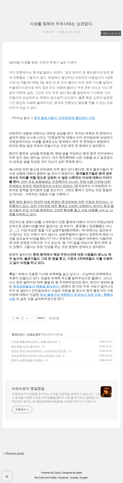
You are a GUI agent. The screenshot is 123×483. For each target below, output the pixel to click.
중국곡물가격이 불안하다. (26, 346)
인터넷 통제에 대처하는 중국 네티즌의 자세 (36, 355)
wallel (79, 472)
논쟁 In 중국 (33, 334)
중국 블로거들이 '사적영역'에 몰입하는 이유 (64, 118)
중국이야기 (18, 334)
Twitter (53, 477)
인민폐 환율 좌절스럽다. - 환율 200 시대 (34, 341)
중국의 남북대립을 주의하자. (27, 360)
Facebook (63, 477)
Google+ (83, 477)
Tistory (57, 472)
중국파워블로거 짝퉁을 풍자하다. (36, 286)
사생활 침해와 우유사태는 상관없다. (61, 23)
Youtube (74, 477)
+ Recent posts (13, 453)
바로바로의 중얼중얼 (28, 389)
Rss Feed (40, 477)
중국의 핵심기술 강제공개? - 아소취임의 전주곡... (39, 350)
